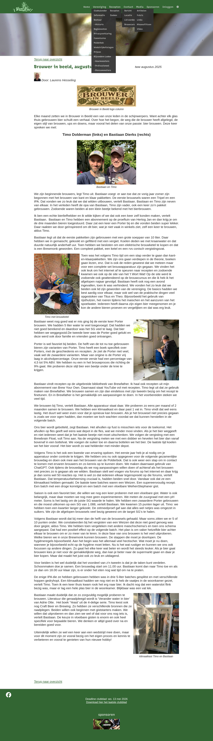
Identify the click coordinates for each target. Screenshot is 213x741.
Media (139, 6)
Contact (128, 6)
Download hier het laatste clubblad (106, 702)
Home (86, 6)
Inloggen (167, 6)
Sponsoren (153, 6)
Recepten (115, 6)
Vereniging (99, 6)
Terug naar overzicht (48, 59)
